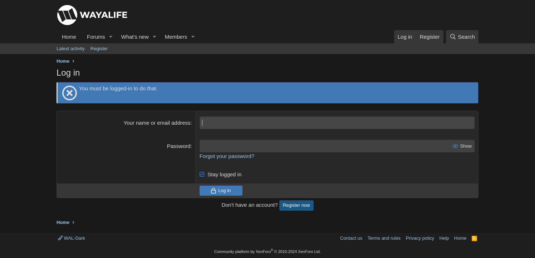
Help (444, 238)
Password (179, 146)
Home (69, 37)
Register (99, 48)
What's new (135, 37)
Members (176, 37)
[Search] (462, 36)
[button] (111, 36)
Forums (96, 37)
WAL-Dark (71, 238)
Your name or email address (157, 123)
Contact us (351, 238)
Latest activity (71, 48)
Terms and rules (384, 238)
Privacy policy (420, 238)
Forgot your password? (227, 156)
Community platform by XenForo (267, 251)
